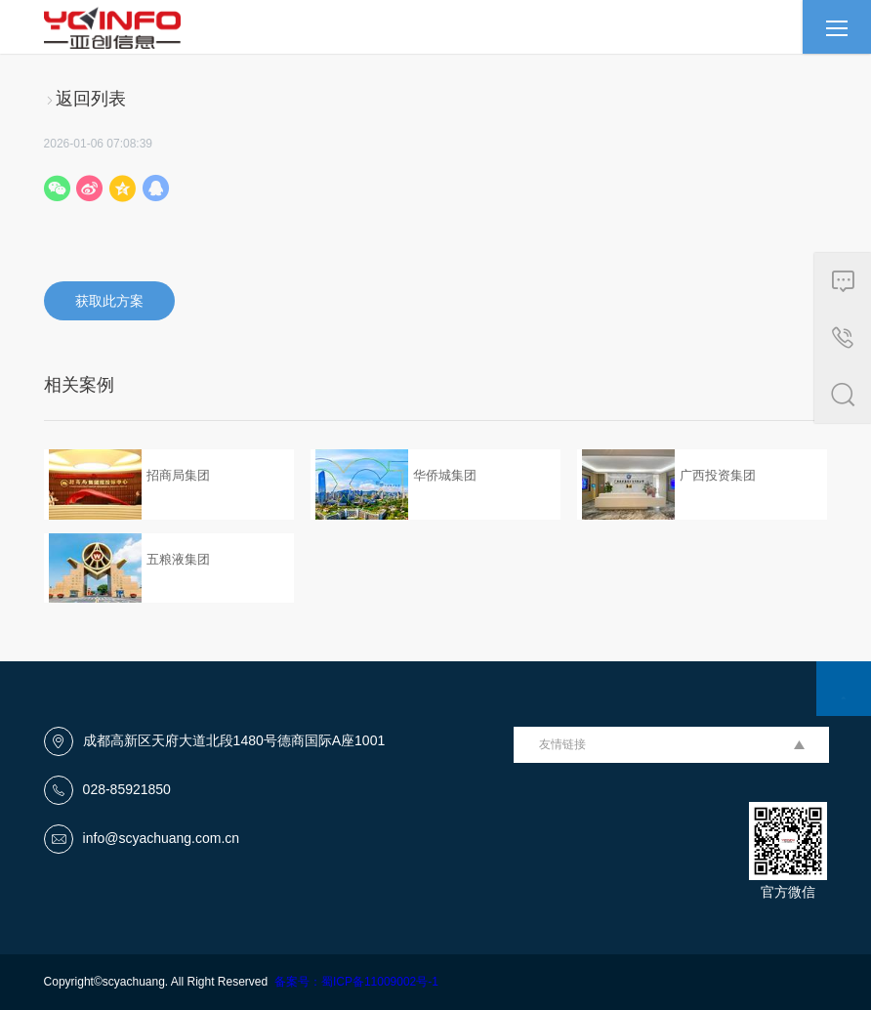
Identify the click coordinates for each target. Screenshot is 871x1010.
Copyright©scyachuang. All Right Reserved (159, 982)
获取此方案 (109, 301)
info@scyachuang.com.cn (161, 838)
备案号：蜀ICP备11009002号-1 (356, 982)
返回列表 (85, 98)
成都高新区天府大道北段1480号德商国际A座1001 (234, 740)
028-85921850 (127, 789)
